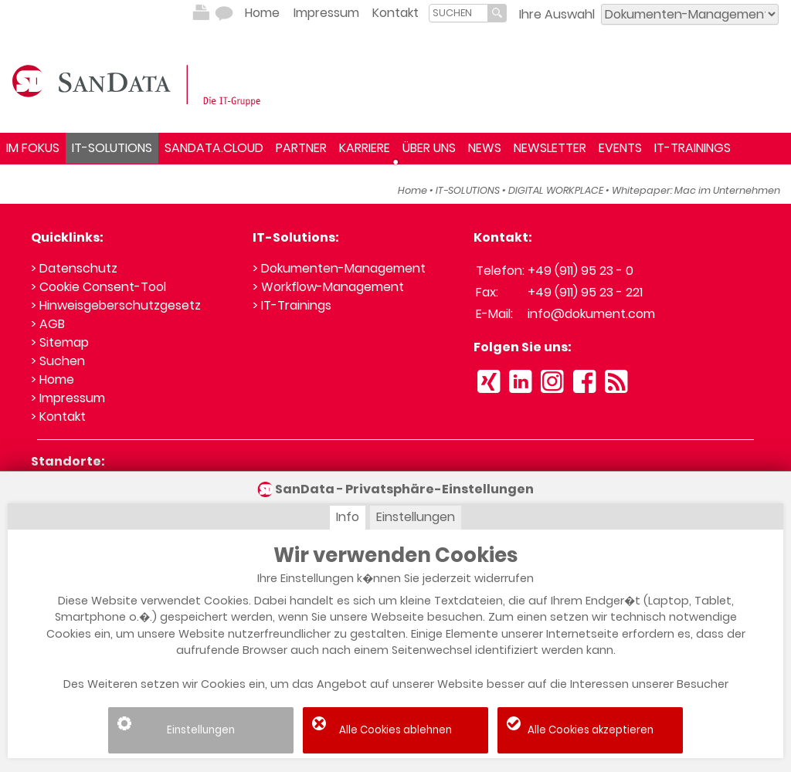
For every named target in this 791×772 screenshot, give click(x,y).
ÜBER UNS (429, 148)
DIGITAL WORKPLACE (555, 190)
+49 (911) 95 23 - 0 (580, 270)
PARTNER (301, 148)
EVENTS (620, 148)
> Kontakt (58, 416)
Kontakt (395, 13)
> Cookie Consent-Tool (98, 287)
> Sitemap (60, 342)
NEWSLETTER (550, 148)
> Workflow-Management (328, 287)
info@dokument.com (591, 314)
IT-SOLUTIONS (112, 148)
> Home (52, 379)
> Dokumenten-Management (339, 268)
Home (262, 13)
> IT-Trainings (292, 305)
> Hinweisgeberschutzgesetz (116, 305)
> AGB (48, 324)
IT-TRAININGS (692, 148)
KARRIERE (364, 148)
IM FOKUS (32, 148)
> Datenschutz (74, 268)
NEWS (484, 148)
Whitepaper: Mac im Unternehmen (696, 190)
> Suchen (58, 361)
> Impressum (68, 398)
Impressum (326, 13)
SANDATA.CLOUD (214, 148)
